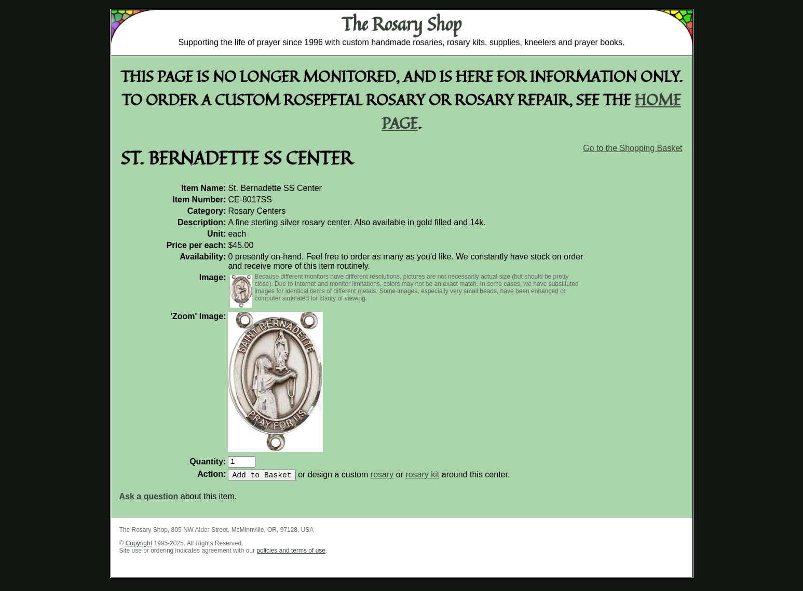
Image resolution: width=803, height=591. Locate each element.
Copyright (139, 547)
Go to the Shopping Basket (632, 148)
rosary (382, 478)
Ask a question (149, 500)
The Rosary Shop (401, 24)
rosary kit (422, 478)
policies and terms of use (290, 554)
